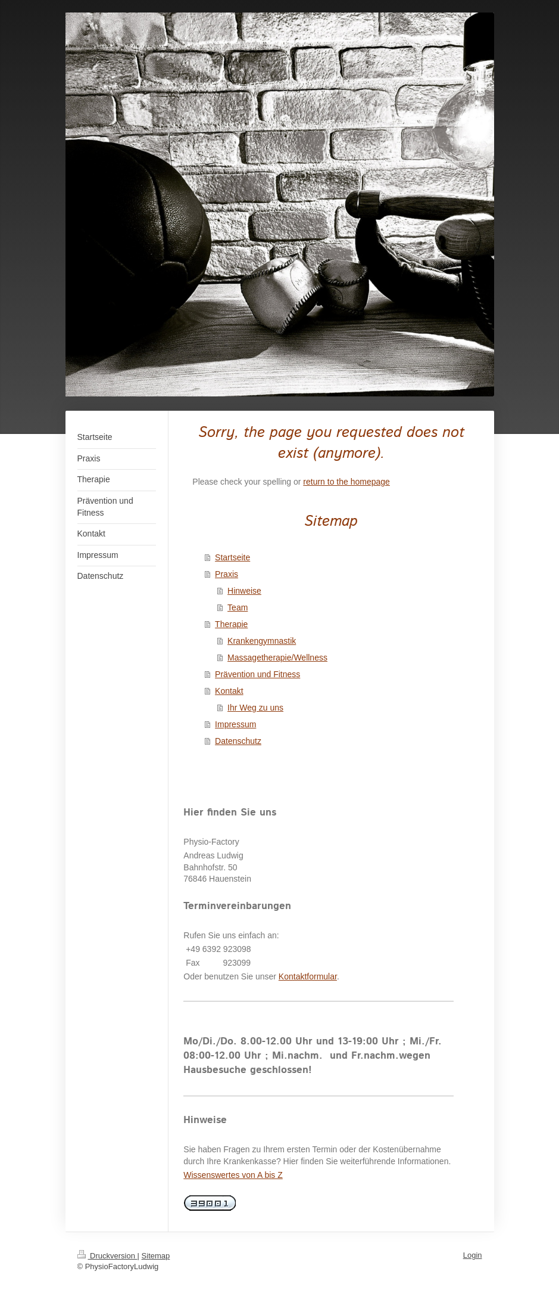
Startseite (232, 557)
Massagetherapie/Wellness (277, 657)
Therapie (231, 624)
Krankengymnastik (261, 641)
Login (472, 1255)
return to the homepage (346, 481)
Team (237, 607)
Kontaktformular (308, 976)
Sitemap (156, 1255)
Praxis (226, 574)
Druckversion (107, 1255)
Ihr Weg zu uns (255, 707)
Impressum (235, 724)
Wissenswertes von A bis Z (233, 1175)
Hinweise (244, 591)
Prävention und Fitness (257, 674)
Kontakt (229, 691)
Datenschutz (238, 741)
